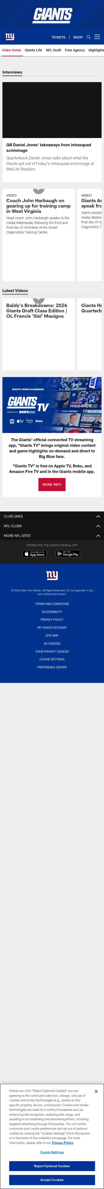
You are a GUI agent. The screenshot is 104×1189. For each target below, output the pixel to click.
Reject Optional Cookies (52, 1166)
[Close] (96, 1091)
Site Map (52, 641)
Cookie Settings (52, 665)
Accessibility (52, 617)
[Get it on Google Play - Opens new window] (67, 562)
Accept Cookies (52, 1180)
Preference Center (52, 673)
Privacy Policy (52, 625)
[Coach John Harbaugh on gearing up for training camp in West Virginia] (38, 220)
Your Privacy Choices (52, 657)
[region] (52, 1136)
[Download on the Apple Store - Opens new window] (34, 560)
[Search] (88, 37)
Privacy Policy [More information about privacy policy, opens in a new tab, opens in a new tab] (62, 1143)
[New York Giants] (52, 582)
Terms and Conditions (52, 609)
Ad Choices (52, 649)
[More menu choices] (97, 37)
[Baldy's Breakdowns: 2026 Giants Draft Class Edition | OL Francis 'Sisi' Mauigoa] (38, 317)
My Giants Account (52, 633)
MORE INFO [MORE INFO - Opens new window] (52, 490)
